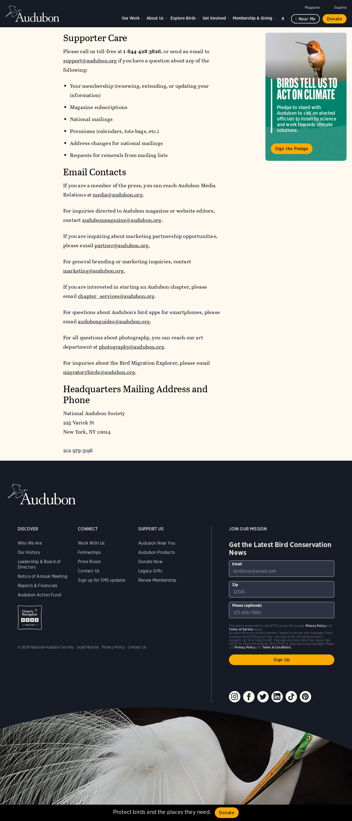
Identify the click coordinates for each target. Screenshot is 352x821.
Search (283, 17)
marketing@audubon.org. (94, 271)
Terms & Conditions (276, 647)
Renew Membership (157, 580)
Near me (307, 19)
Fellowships (89, 552)
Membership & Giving (252, 18)
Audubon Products (156, 552)
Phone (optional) (247, 605)
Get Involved (214, 18)
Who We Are (30, 543)
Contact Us (88, 571)
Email (237, 564)
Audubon (32, 13)
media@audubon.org (118, 195)
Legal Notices (87, 647)
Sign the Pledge (291, 148)
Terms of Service (241, 629)
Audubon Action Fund (39, 594)
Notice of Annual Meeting (42, 576)
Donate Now (150, 561)
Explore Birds (183, 18)
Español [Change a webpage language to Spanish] (340, 7)
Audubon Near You (156, 543)
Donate (334, 19)
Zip (235, 585)
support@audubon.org (90, 61)
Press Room (89, 561)
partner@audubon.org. (122, 245)
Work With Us (91, 543)
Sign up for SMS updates (102, 580)
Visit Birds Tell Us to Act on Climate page (306, 97)
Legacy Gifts (150, 571)
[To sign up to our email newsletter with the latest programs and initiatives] (281, 568)
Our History (29, 552)
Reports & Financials (38, 585)
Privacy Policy (113, 647)
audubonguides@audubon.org (114, 321)
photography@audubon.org (131, 347)
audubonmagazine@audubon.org (121, 220)
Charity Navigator (30, 617)
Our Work (131, 18)
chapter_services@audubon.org (116, 296)
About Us (155, 18)
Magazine (312, 7)
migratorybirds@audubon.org (99, 372)
